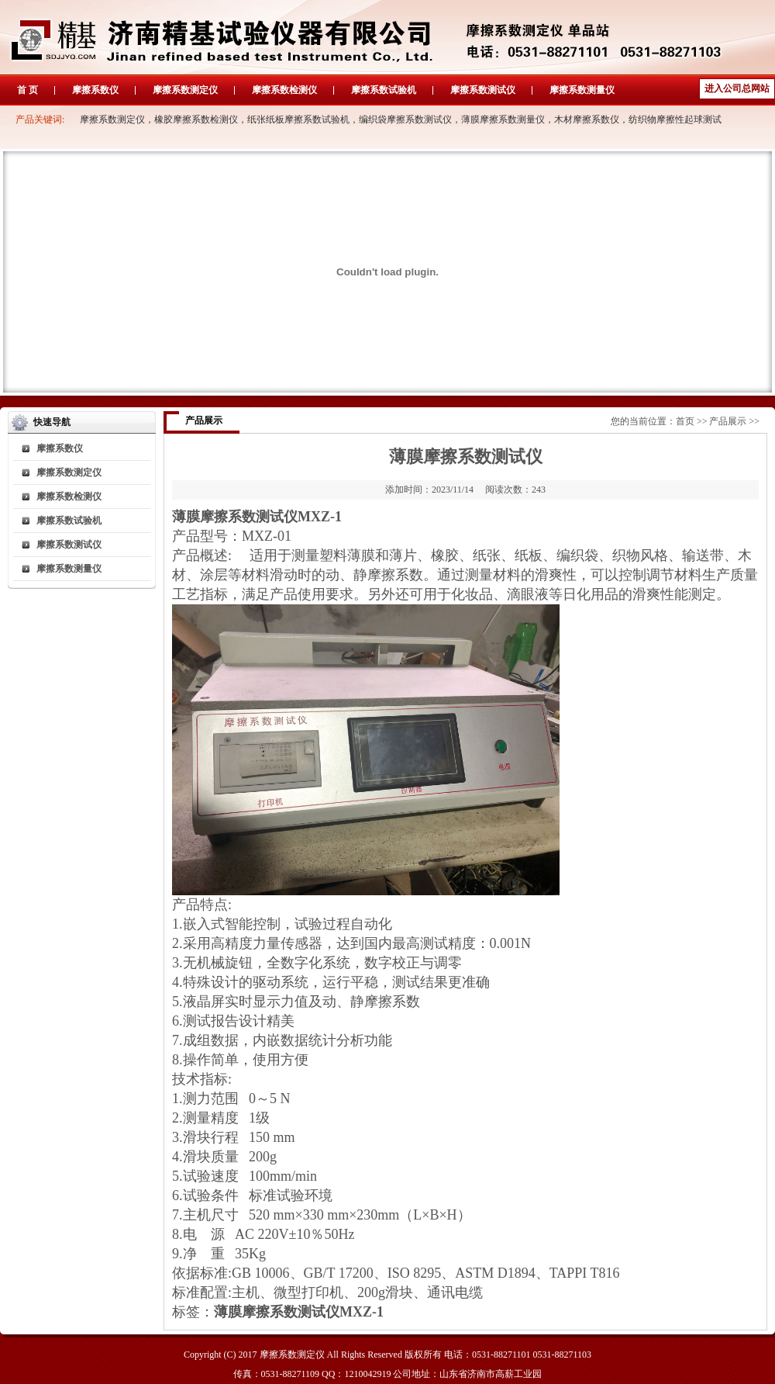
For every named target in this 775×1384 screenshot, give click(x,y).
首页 (685, 421)
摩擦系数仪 (95, 90)
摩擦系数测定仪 (185, 90)
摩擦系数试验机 (383, 90)
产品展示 (727, 421)
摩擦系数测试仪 (482, 90)
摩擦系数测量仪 (582, 90)
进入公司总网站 (737, 88)
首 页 (27, 90)
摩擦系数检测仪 (284, 90)
